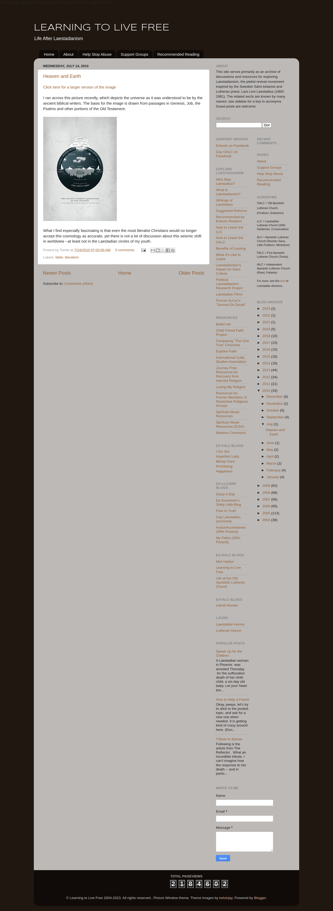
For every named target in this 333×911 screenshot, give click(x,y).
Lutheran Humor (228, 630)
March (272, 463)
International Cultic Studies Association (231, 360)
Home (49, 54)
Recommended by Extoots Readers (230, 219)
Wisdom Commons (231, 433)
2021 (266, 322)
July (270, 424)
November (275, 404)
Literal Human (227, 605)
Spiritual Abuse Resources (227, 414)
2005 (266, 513)
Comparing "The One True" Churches (232, 343)
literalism (72, 257)
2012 (266, 377)
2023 (266, 309)
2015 (266, 356)
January (273, 477)
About (68, 54)
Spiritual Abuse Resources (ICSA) (230, 424)
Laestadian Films (229, 294)
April (271, 456)
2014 (266, 363)
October (273, 410)
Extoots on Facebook (232, 146)
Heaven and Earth (62, 76)
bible (59, 257)
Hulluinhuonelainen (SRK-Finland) (231, 530)
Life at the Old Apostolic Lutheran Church (230, 582)
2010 (266, 391)
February (274, 470)
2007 (266, 499)
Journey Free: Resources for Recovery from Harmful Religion (229, 374)
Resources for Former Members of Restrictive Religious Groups (232, 399)
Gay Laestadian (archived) (228, 519)
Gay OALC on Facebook (227, 154)
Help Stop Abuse (97, 54)
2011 (266, 384)
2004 (266, 520)
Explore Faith (226, 351)
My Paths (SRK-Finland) (228, 540)
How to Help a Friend (232, 699)
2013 (266, 370)
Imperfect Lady (227, 456)
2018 (266, 336)
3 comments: (125, 250)
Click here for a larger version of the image (79, 87)
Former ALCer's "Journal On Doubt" (231, 303)
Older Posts (191, 273)
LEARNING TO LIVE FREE (101, 27)
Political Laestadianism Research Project (229, 284)
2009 (266, 486)
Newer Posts (57, 273)
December (275, 396)
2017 (266, 343)
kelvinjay (226, 898)
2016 (266, 349)
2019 (266, 329)
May (270, 450)
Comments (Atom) (79, 284)
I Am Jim (222, 451)
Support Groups (134, 54)
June (271, 443)
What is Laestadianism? (228, 192)
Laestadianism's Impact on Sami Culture (228, 269)
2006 (266, 506)
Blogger (260, 898)
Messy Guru (225, 461)
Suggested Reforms (231, 211)
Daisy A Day (225, 494)
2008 (266, 493)
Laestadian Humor (230, 624)
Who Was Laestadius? (225, 182)
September (276, 417)
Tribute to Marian (229, 739)
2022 (266, 315)
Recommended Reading (178, 54)
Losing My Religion (231, 387)
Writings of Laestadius (224, 202)
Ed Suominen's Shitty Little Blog (228, 502)
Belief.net (223, 324)
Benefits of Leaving (231, 248)
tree (282, 280)
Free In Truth (226, 511)
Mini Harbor (225, 562)
